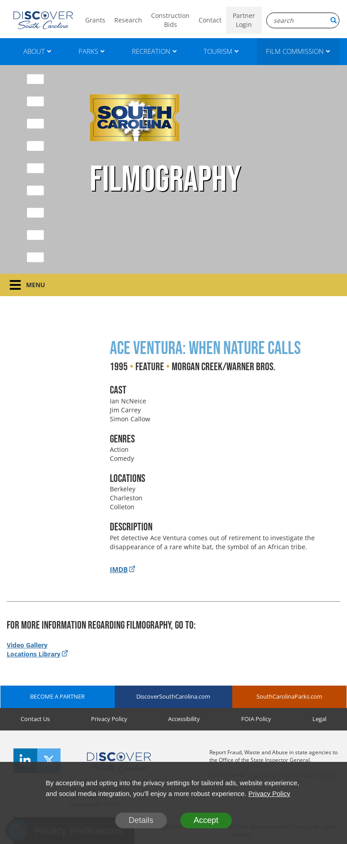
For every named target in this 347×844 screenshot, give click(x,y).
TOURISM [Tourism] (221, 51)
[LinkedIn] (25, 761)
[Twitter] (49, 761)
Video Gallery (27, 645)
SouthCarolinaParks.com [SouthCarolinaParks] (289, 696)
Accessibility (184, 719)
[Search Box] (302, 20)
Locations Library (34, 654)
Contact (210, 20)
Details (141, 820)
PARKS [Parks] (91, 51)
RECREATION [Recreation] (154, 51)
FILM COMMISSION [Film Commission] (298, 51)
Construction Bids (170, 20)
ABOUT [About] (37, 51)
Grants (95, 20)
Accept (206, 820)
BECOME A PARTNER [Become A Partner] (57, 696)
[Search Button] (333, 20)
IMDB (119, 569)
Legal (319, 719)
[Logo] (43, 20)
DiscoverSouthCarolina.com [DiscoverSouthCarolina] (173, 696)
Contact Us (35, 719)
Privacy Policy (109, 719)
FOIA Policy (256, 719)
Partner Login (244, 20)
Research (128, 20)
